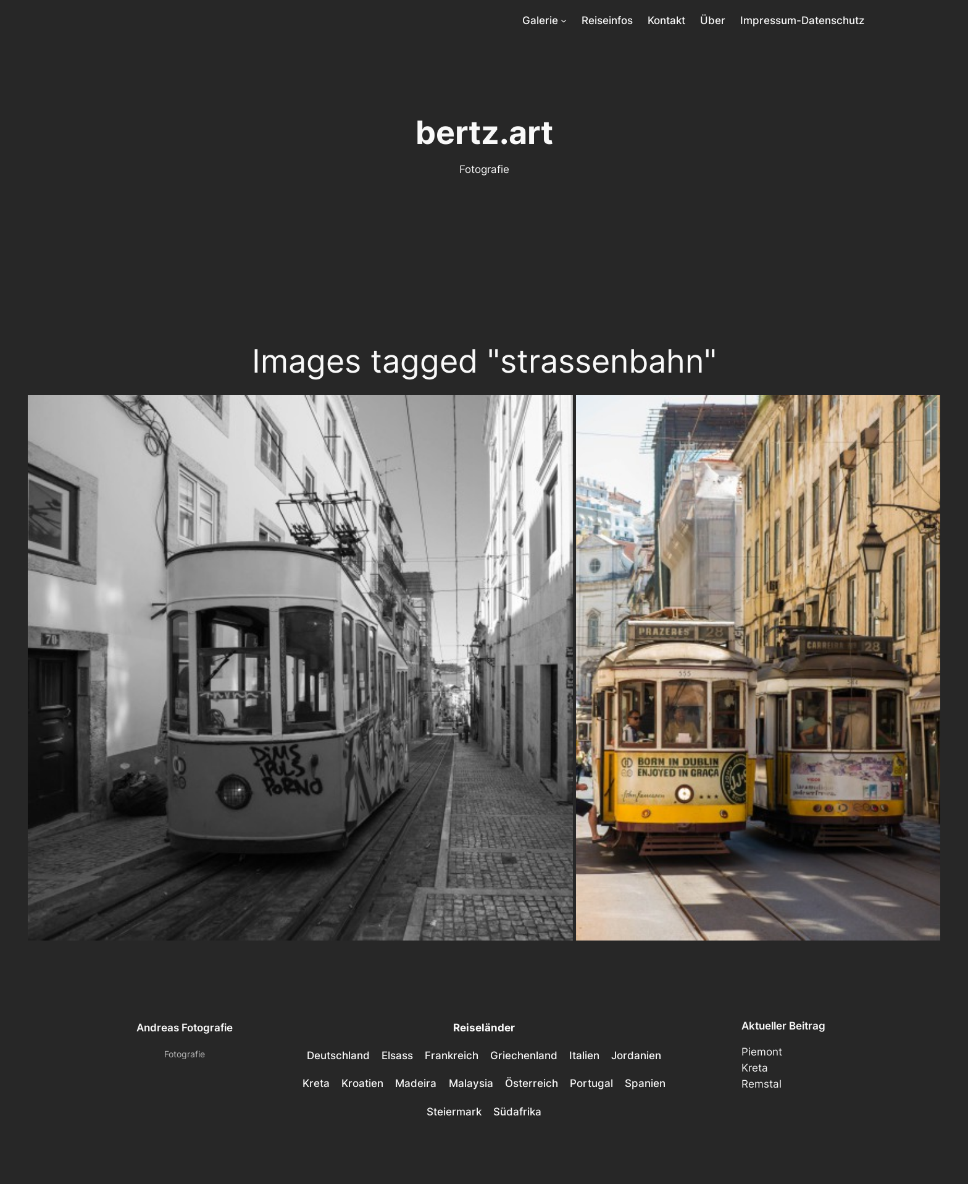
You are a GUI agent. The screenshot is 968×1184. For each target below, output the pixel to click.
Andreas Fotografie (184, 1027)
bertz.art (484, 132)
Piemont (761, 1052)
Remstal (761, 1084)
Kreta (754, 1068)
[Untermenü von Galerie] (564, 20)
